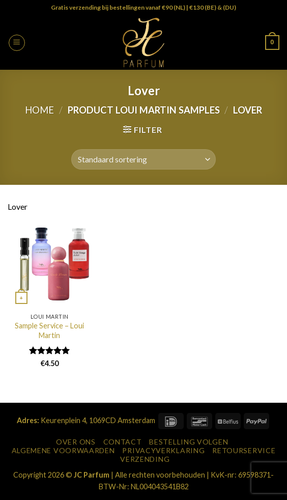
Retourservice (243, 450)
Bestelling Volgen (188, 441)
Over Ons (76, 441)
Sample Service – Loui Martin (49, 330)
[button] (17, 43)
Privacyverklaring (163, 450)
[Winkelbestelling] (143, 159)
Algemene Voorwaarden (63, 450)
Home (39, 110)
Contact (122, 441)
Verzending (144, 459)
